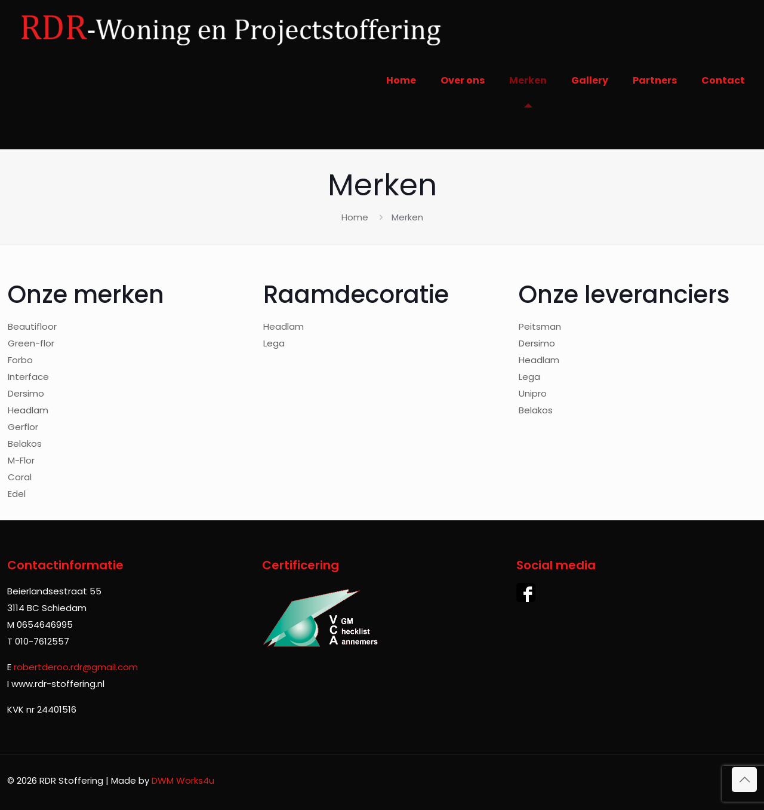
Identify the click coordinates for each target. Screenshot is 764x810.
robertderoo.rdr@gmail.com (76, 667)
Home (354, 217)
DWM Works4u (183, 780)
